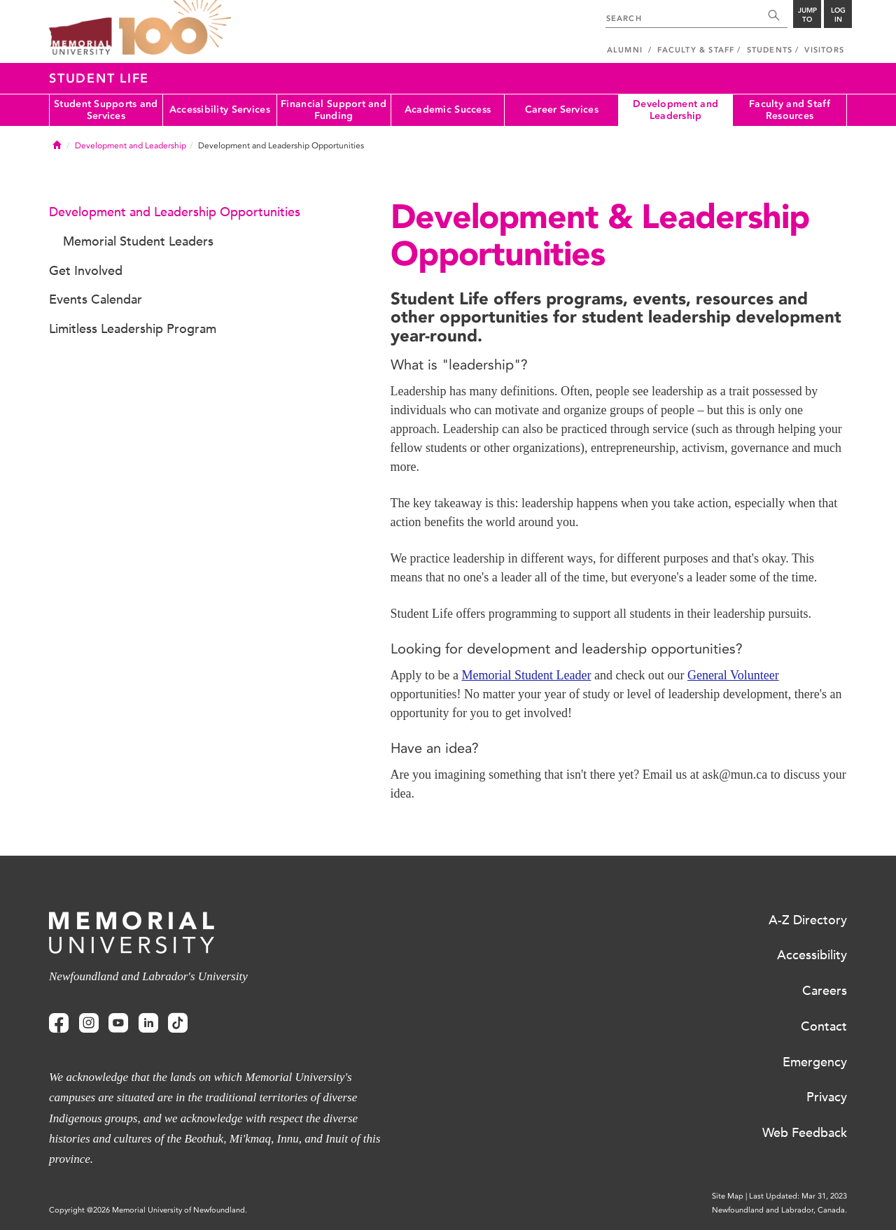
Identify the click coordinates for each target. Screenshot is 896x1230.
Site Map (727, 1196)
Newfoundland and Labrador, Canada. (779, 1210)
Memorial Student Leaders (138, 241)
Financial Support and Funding (333, 110)
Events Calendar (95, 299)
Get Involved (85, 270)
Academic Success (448, 109)
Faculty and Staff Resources (789, 110)
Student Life (99, 78)
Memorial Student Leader (526, 675)
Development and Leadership (675, 110)
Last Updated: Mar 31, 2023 (798, 1196)
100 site (174, 28)
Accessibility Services (219, 109)
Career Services (561, 109)
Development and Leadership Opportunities (174, 212)
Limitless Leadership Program (132, 329)
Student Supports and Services (106, 110)
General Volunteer (733, 675)
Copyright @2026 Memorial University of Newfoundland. (148, 1210)
